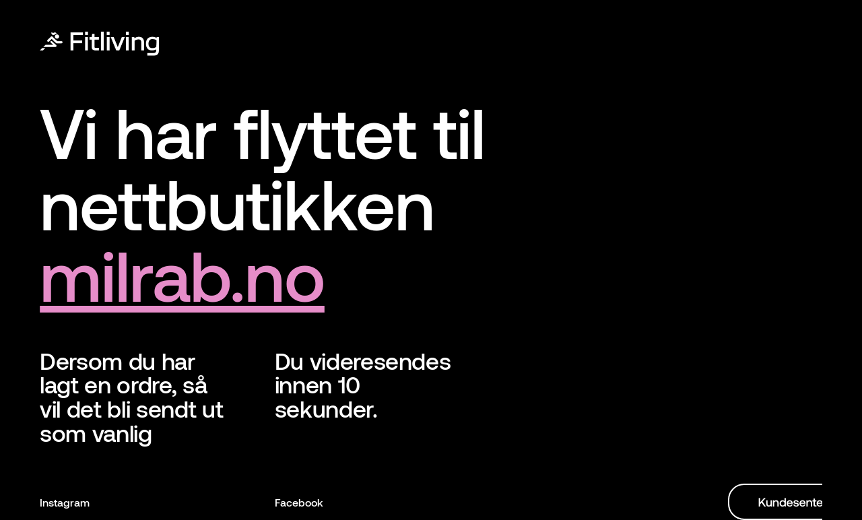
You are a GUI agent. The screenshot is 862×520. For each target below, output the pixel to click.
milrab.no (182, 274)
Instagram (65, 502)
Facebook (299, 502)
